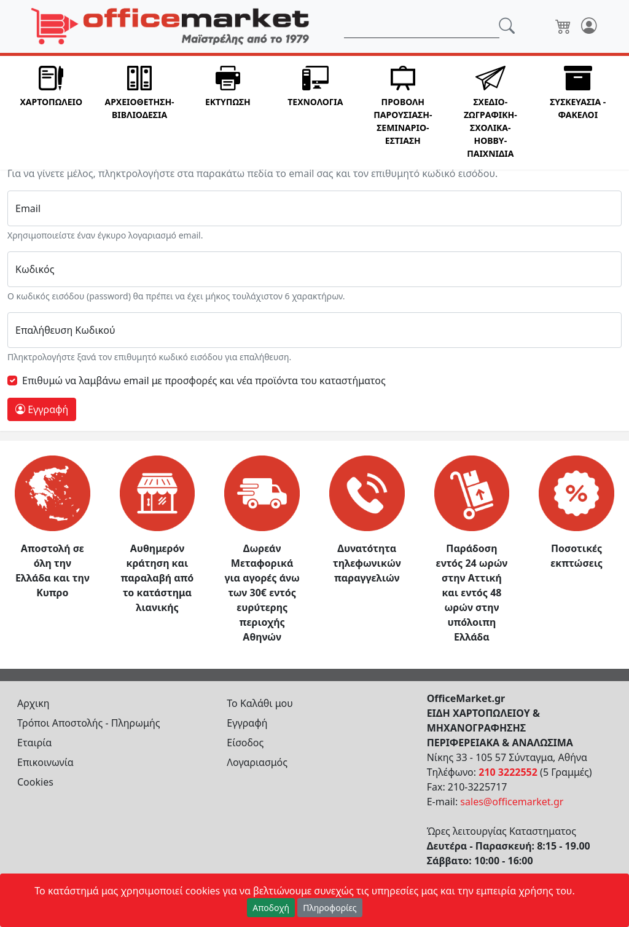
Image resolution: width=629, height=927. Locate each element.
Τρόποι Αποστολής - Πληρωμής (88, 723)
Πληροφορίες (330, 907)
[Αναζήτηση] (421, 26)
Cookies (35, 782)
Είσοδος (245, 742)
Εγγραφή (41, 409)
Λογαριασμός (257, 762)
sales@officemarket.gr (511, 801)
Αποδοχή (270, 907)
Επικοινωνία (45, 762)
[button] (51, 113)
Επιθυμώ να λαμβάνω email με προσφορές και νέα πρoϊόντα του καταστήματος (204, 380)
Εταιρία (34, 742)
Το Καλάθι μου (260, 703)
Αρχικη (33, 703)
